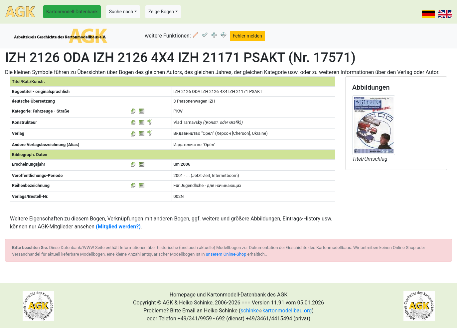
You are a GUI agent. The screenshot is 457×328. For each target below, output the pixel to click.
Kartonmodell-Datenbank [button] (72, 11)
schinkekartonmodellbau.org (276, 310)
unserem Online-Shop (226, 254)
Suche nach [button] (121, 11)
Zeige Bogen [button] (161, 11)
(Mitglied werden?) (118, 226)
